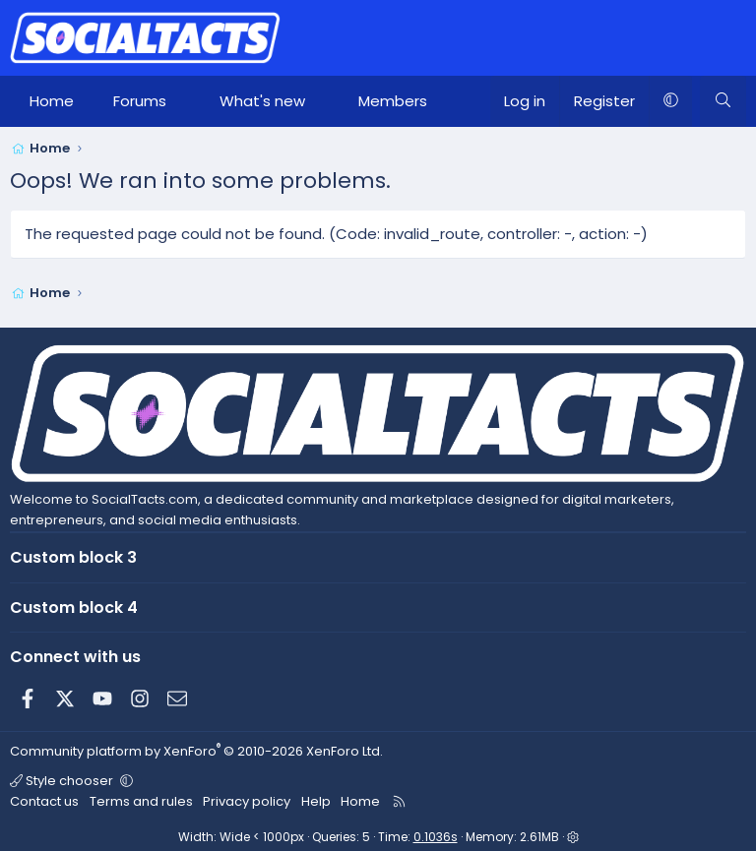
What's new (262, 101)
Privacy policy (246, 801)
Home (52, 101)
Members (392, 101)
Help (316, 801)
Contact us (44, 801)
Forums (139, 101)
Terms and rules (141, 801)
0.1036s (435, 836)
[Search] (723, 101)
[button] (184, 101)
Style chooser (63, 780)
